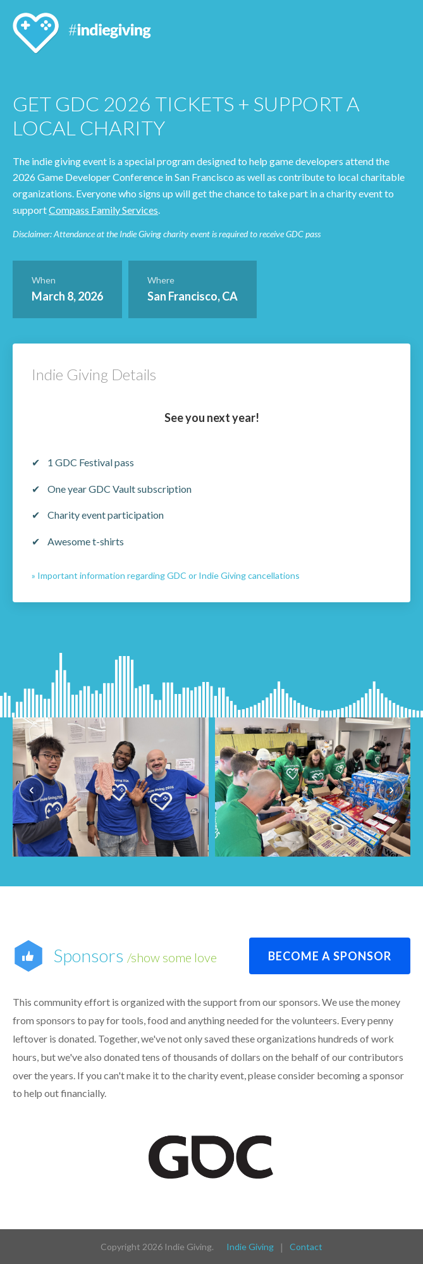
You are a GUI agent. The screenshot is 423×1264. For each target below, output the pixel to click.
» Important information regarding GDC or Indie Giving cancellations (166, 575)
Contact (306, 1246)
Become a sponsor (329, 955)
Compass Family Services (103, 210)
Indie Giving (250, 1246)
